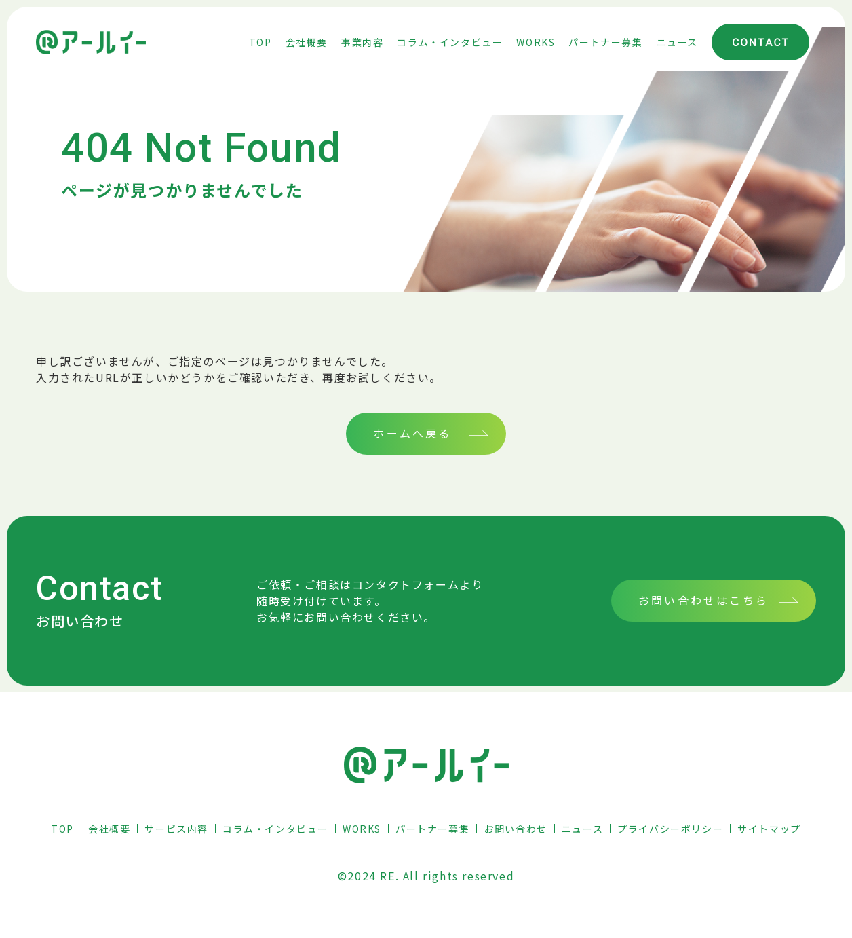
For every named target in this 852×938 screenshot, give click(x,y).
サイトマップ (769, 828)
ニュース (582, 828)
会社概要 (109, 828)
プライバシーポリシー (670, 828)
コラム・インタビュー (275, 828)
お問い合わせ (515, 828)
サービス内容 (176, 828)
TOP (62, 828)
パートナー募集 (432, 828)
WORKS (362, 828)
